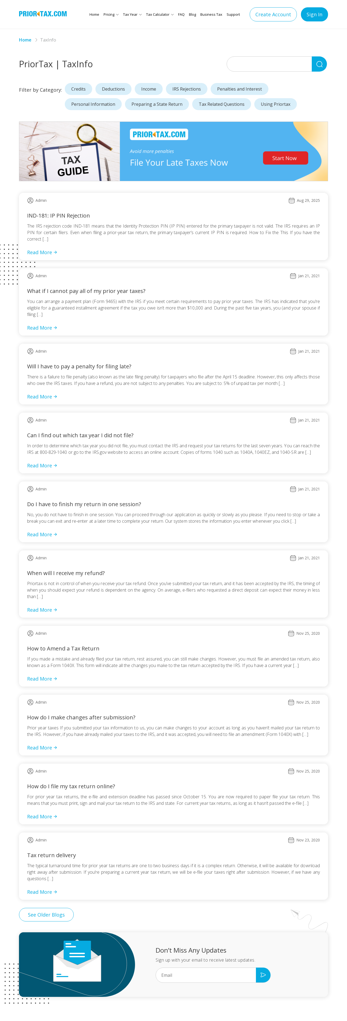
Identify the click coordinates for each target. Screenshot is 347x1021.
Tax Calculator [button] (157, 14)
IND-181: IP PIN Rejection (58, 215)
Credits (78, 89)
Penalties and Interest (239, 89)
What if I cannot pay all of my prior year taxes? (86, 291)
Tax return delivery (51, 855)
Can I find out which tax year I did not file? (80, 435)
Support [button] (233, 14)
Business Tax (211, 14)
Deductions (113, 89)
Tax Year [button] (130, 14)
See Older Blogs (46, 914)
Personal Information (93, 104)
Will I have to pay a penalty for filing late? (79, 366)
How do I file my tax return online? (71, 786)
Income (148, 89)
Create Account (273, 14)
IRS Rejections (186, 89)
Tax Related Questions (222, 104)
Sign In (314, 14)
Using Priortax (275, 104)
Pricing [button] (109, 14)
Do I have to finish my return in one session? (84, 504)
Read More (42, 252)
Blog (192, 14)
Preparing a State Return (156, 104)
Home (94, 14)
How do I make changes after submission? (81, 717)
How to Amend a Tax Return (63, 648)
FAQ (181, 14)
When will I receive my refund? (66, 573)
